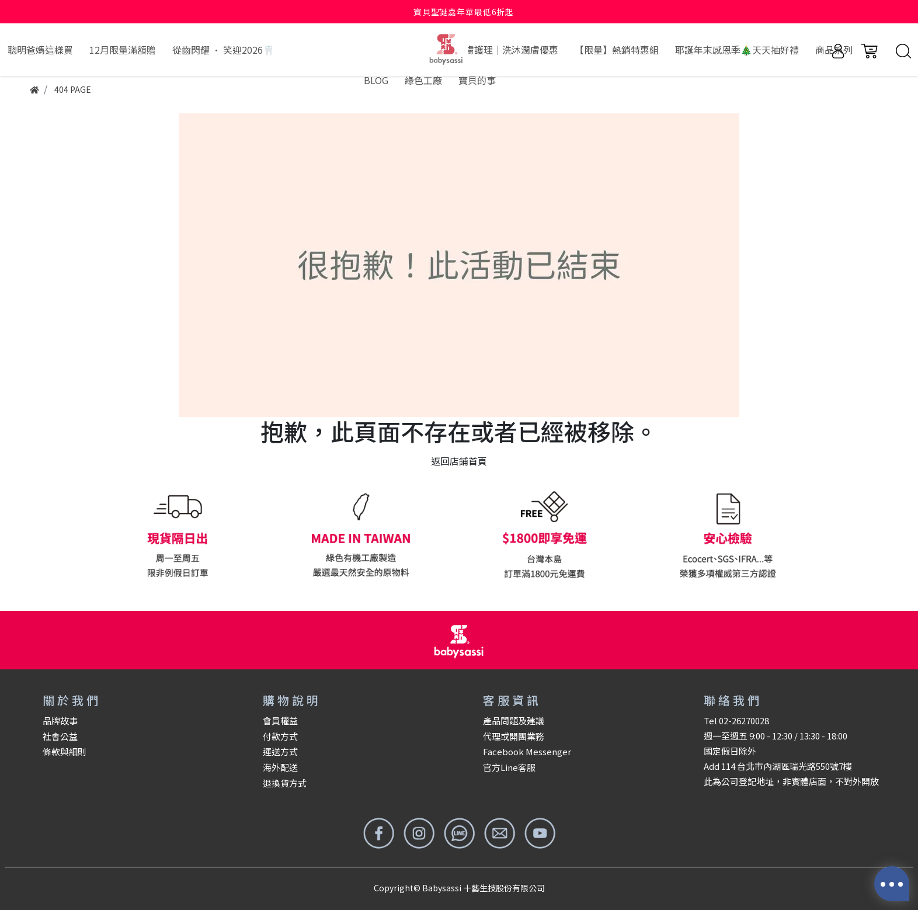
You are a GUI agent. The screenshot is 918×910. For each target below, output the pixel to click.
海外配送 (280, 767)
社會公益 (60, 736)
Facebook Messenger (527, 751)
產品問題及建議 (513, 720)
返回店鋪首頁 (459, 461)
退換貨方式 (285, 783)
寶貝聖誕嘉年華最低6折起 (463, 12)
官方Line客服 (509, 767)
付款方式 (280, 736)
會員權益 (280, 720)
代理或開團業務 (513, 736)
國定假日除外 (730, 751)
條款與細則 (64, 751)
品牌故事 (60, 720)
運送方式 (280, 751)
